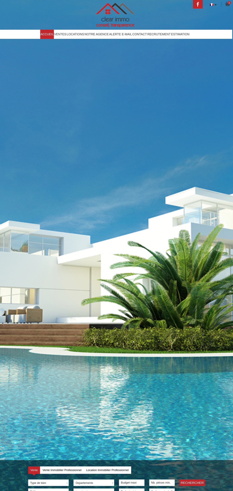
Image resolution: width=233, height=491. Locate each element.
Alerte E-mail (120, 34)
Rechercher (192, 483)
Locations (75, 34)
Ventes (60, 34)
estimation (180, 34)
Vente (34, 470)
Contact (139, 34)
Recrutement (159, 34)
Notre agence (97, 34)
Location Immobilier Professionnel (107, 470)
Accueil (47, 34)
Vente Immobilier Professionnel (62, 470)
